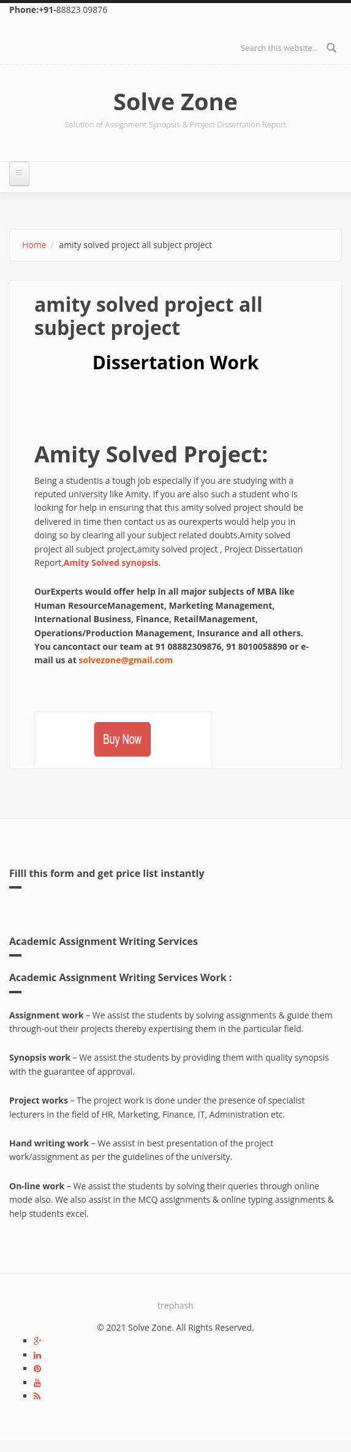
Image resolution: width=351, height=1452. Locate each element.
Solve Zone (175, 101)
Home (34, 244)
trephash (175, 1305)
